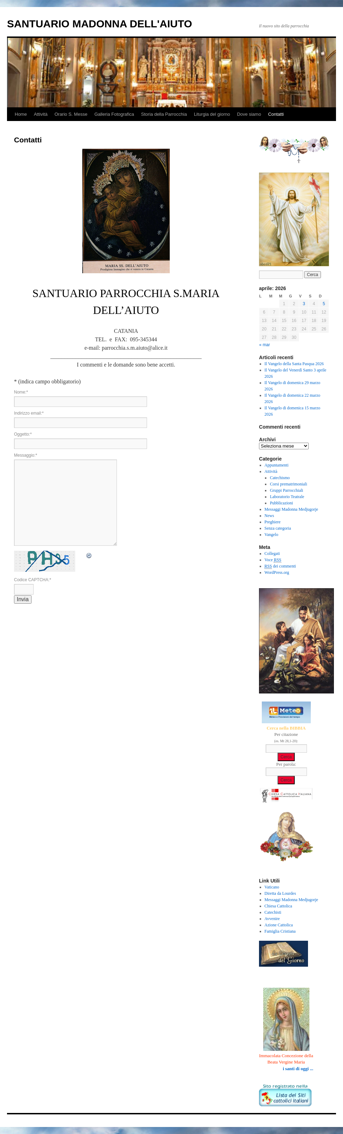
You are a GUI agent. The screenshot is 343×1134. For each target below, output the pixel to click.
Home (21, 114)
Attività (41, 114)
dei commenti (280, 566)
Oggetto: (23, 434)
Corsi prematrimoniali (288, 484)
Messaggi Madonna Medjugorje (291, 509)
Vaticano (272, 887)
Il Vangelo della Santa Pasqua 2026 (294, 363)
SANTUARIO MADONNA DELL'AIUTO (99, 23)
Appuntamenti (277, 465)
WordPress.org (277, 572)
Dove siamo (249, 114)
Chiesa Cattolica (278, 906)
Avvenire (272, 918)
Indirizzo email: (29, 413)
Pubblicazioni (281, 503)
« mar (264, 344)
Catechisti (273, 912)
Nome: (21, 392)
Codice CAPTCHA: (32, 579)
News (269, 515)
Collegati (272, 553)
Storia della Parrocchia (164, 114)
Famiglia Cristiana (280, 931)
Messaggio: (25, 455)
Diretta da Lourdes (280, 893)
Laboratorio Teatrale (287, 496)
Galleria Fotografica (114, 114)
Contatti (276, 114)
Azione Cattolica (279, 924)
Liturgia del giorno (212, 114)
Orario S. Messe (71, 114)
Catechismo (280, 477)
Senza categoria (278, 528)
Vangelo (271, 534)
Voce (273, 560)
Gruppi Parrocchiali (286, 490)
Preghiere (273, 521)
